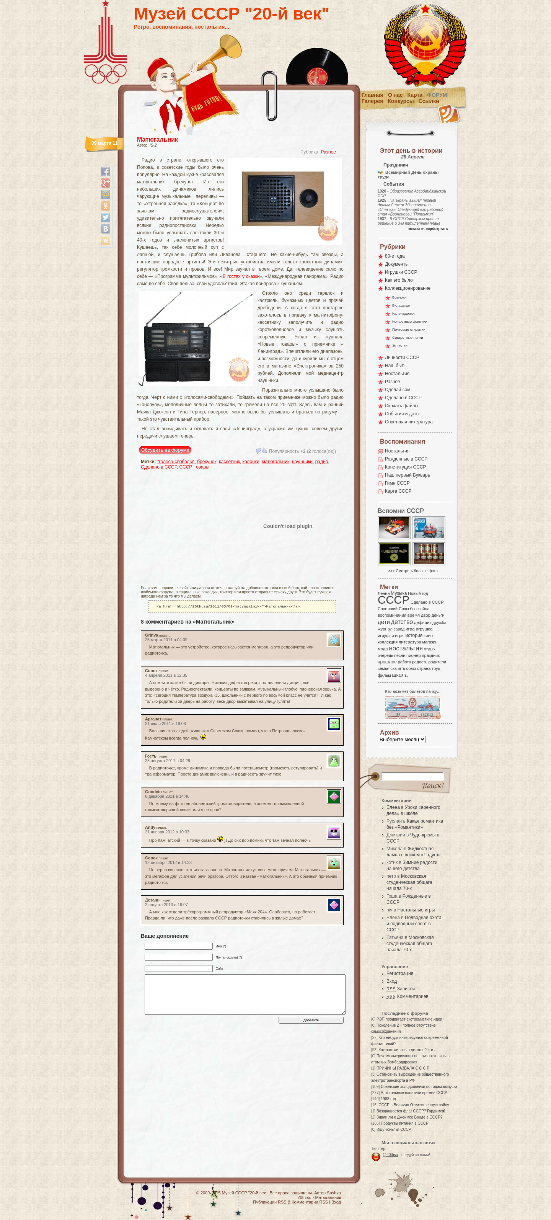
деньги (438, 615)
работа (404, 662)
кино (428, 635)
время (414, 615)
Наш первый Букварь (407, 475)
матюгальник (275, 461)
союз (411, 668)
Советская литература (409, 422)
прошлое (387, 662)
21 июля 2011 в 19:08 (165, 724)
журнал (385, 629)
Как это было (399, 280)
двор (425, 615)
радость (419, 662)
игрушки (386, 635)
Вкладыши (401, 305)
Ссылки (429, 101)
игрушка (424, 629)
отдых (429, 649)
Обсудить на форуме (165, 450)
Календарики (403, 313)
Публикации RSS (269, 1202)
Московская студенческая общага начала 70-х (409, 882)
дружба (439, 622)
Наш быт (394, 365)
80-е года (395, 256)
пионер (413, 655)
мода (383, 649)
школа (400, 675)
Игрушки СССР (401, 272)
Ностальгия (397, 373)
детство (402, 621)
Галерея (372, 101)
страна (423, 668)
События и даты (402, 413)
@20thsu (390, 1155)
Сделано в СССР (159, 467)
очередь (385, 655)
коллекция (388, 642)
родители (437, 662)
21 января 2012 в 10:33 (167, 832)
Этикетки (400, 345)
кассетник (229, 461)
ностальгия (405, 648)
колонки (251, 461)
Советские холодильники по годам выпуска (419, 1086)
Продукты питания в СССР (405, 1123)
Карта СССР (398, 491)
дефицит (422, 622)
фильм (384, 675)
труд (436, 668)
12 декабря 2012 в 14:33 (168, 863)
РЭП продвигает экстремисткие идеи (409, 1019)
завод (399, 629)
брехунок (207, 461)
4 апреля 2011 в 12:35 (166, 676)
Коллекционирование (407, 288)
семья (383, 668)
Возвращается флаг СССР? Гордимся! (411, 1111)
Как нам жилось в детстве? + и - (406, 1050)
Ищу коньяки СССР (394, 1129)
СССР (185, 467)
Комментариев (407, 996)
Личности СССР (402, 357)
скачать (397, 668)
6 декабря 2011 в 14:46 (167, 797)
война (423, 608)
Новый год (418, 593)
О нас (395, 95)
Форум (437, 95)
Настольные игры (416, 910)
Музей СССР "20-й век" (231, 13)
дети (384, 622)
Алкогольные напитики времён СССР (414, 1093)
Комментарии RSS (310, 1202)
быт (413, 608)
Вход (391, 981)
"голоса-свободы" (175, 461)
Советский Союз (393, 608)
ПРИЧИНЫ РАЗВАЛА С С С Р (403, 1068)
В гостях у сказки (241, 276)
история (414, 635)
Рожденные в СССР (406, 459)
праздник (431, 655)
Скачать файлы (401, 405)
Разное (328, 152)
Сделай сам (398, 389)
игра (410, 628)
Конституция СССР (405, 467)
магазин (429, 642)
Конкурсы (401, 101)
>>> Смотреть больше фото (413, 571)
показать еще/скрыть (428, 229)
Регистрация (399, 973)
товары (201, 467)
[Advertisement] (185, 526)
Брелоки (399, 297)
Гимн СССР (397, 483)
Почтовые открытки (408, 329)
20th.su (304, 1197)
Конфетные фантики (409, 321)
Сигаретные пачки (407, 337)
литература (410, 642)
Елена (393, 807)
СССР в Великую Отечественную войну (413, 1105)
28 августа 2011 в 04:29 (167, 761)
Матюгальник (157, 139)
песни (399, 655)
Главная (372, 95)
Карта (415, 95)
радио (321, 461)
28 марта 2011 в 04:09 (166, 640)
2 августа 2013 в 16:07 (166, 905)
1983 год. (389, 1099)
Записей (400, 988)
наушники (302, 461)
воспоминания (392, 615)
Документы (397, 264)
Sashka (334, 1193)
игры (399, 635)
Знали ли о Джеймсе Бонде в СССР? (410, 1117)
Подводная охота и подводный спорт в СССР (414, 924)
